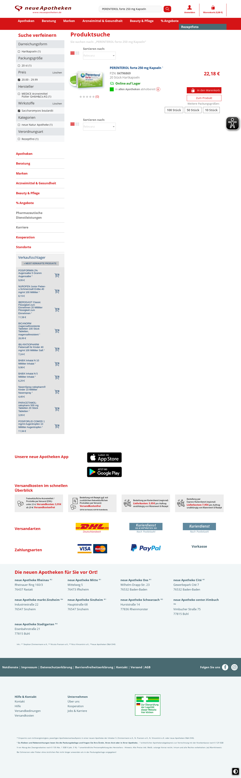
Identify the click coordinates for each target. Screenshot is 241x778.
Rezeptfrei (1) (30, 139)
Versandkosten (24, 715)
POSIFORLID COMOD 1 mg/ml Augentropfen (31, 424)
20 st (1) (26, 65)
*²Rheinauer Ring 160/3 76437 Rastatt (33, 584)
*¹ (87, 600)
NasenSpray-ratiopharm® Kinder (32, 390)
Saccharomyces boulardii (37, 110)
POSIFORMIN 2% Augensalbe (30, 273)
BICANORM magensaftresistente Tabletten (29, 329)
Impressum (29, 667)
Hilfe (18, 706)
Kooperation (76, 706)
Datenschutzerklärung (56, 667)
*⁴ (36, 624)
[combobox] (131, 9)
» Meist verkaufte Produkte (40, 263)
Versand (136, 667)
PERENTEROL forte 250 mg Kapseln (136, 68)
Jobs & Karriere (77, 711)
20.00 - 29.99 (30, 79)
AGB (147, 667)
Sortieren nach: (94, 48)
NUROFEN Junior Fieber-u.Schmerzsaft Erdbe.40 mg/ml (32, 289)
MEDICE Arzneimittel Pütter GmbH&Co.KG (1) (36, 95)
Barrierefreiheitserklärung (94, 667)
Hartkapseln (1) (31, 51)
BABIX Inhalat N (28, 362)
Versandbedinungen (28, 711)
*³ (141, 600)
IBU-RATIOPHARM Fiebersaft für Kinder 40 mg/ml (31, 347)
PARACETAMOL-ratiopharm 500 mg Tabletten (28, 407)
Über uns (73, 701)
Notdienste (10, 667)
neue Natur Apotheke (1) (37, 124)
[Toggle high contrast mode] (235, 771)
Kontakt (122, 667)
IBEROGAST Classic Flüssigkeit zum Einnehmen (30, 308)
